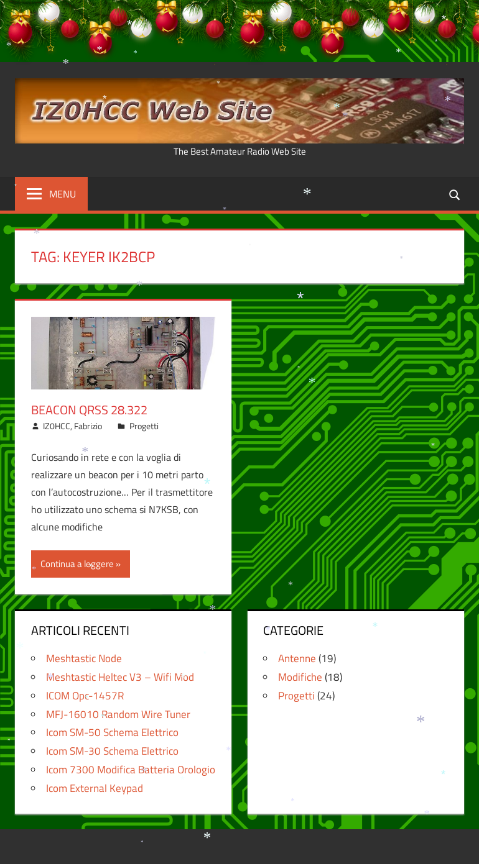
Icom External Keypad (94, 788)
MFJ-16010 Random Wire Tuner (118, 714)
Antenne (297, 658)
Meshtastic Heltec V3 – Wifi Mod (120, 677)
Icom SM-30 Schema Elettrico (112, 751)
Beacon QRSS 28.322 (89, 409)
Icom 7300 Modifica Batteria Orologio (130, 770)
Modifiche (300, 677)
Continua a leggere (77, 564)
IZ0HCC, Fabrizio (72, 425)
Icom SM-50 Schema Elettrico (112, 732)
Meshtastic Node (84, 658)
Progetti (144, 425)
